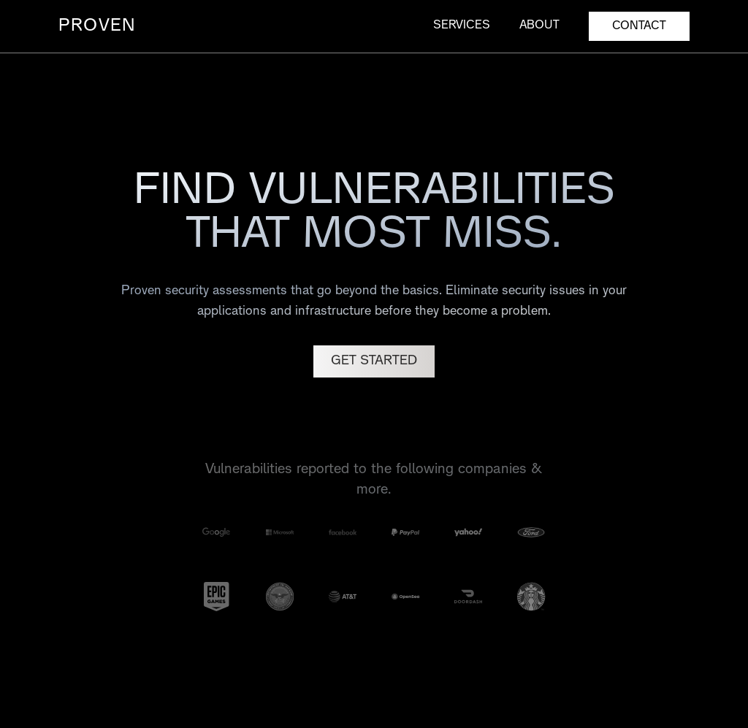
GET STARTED (374, 361)
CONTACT (639, 26)
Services (461, 25)
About (539, 25)
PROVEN (97, 26)
